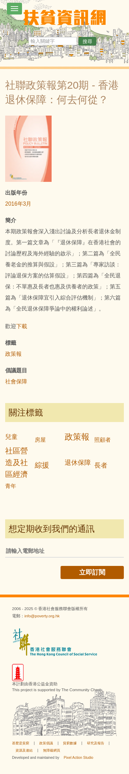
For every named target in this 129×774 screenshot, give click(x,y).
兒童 (11, 436)
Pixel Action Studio (78, 758)
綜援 (42, 465)
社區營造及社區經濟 (16, 463)
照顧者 (102, 440)
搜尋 (87, 41)
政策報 (13, 354)
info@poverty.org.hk (42, 616)
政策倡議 (46, 743)
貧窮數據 (70, 743)
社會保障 (16, 381)
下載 (21, 326)
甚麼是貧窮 (20, 743)
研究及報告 (95, 743)
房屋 (40, 440)
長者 (100, 465)
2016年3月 (18, 204)
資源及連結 (24, 750)
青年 (10, 486)
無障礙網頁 (51, 750)
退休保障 (78, 462)
